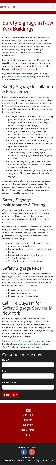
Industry (28, 425)
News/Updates (28, 430)
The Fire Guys (31, 447)
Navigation (7, 6)
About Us (28, 415)
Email (5, 371)
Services (28, 420)
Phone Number (10, 382)
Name (5, 360)
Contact (28, 435)
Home (28, 410)
